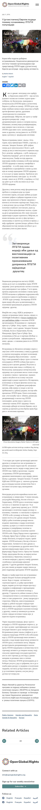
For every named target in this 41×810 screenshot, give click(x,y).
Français (18, 798)
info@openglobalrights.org (13, 775)
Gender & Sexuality (9, 718)
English (4, 77)
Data (36, 715)
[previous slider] (37, 741)
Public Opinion (7, 715)
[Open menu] (37, 5)
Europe (21, 718)
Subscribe (19, 786)
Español (11, 77)
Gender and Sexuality (24, 715)
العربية (35, 798)
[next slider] (4, 741)
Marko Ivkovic (8, 74)
